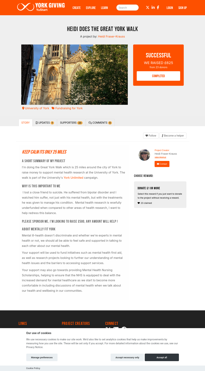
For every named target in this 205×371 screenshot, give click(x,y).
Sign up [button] (182, 8)
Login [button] (170, 8)
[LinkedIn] (153, 7)
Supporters (71, 123)
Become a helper (173, 135)
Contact (162, 164)
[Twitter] (147, 7)
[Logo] (41, 7)
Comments (100, 123)
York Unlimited (73, 177)
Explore (91, 8)
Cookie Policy (33, 368)
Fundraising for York (67, 108)
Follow (150, 135)
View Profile (160, 157)
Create (77, 8)
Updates (45, 123)
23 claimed (161, 195)
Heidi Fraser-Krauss (166, 153)
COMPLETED (158, 76)
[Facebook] (158, 7)
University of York (35, 108)
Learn (104, 8)
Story (25, 122)
